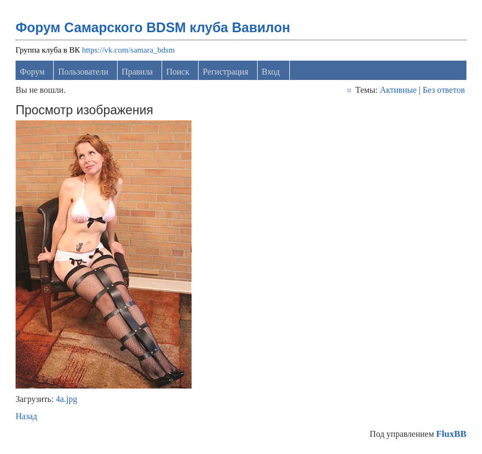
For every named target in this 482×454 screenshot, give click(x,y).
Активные (398, 89)
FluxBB (451, 434)
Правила (137, 71)
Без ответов (444, 89)
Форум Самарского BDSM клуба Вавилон (153, 27)
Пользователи (83, 71)
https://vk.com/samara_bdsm (128, 50)
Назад (26, 416)
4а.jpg (66, 399)
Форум (32, 71)
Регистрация (226, 71)
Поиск (177, 71)
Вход (271, 71)
